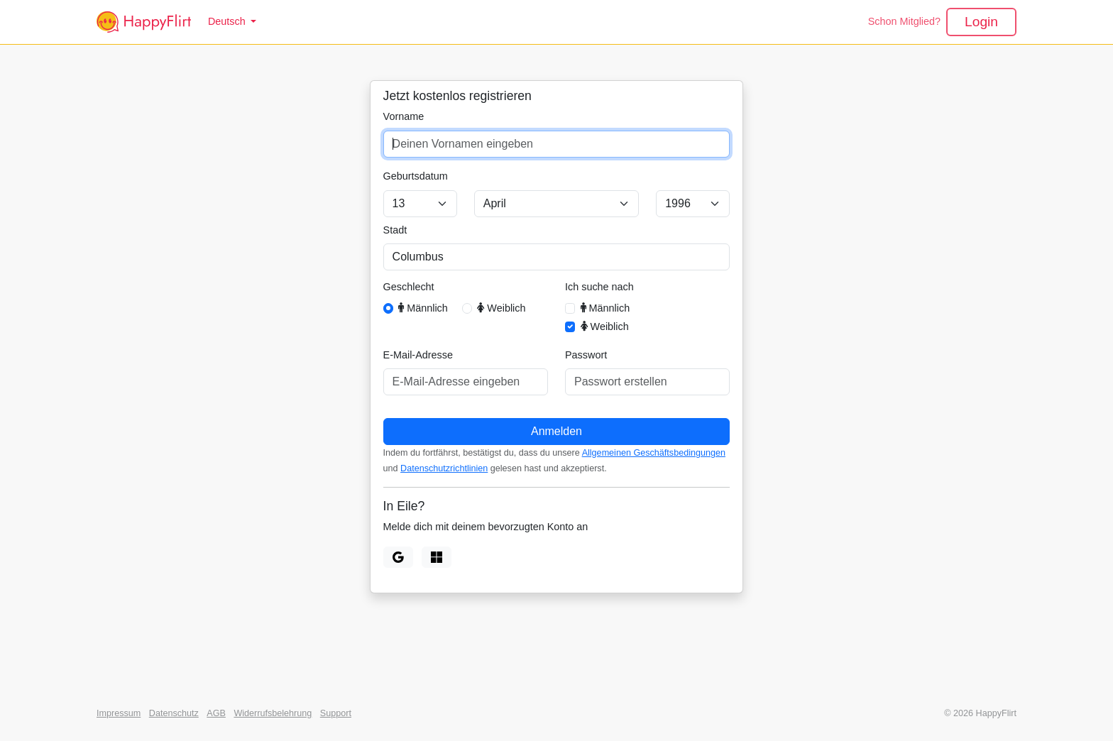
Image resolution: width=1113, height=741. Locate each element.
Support (335, 713)
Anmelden (556, 431)
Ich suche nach (599, 286)
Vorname (403, 116)
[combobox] (556, 256)
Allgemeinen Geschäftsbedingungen (653, 453)
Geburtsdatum (415, 176)
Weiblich (501, 308)
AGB (216, 713)
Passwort (586, 355)
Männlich (423, 308)
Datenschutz (174, 713)
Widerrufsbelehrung (273, 713)
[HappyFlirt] (144, 22)
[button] (232, 22)
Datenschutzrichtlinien (444, 468)
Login (981, 21)
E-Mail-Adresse (418, 355)
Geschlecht (408, 286)
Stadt (395, 230)
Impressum (119, 713)
